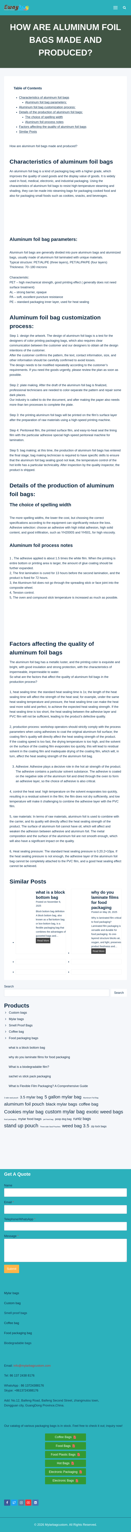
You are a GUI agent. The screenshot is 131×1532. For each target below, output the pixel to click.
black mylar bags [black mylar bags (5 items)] (61, 1104)
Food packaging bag (18, 1333)
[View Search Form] (124, 7)
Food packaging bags (23, 1038)
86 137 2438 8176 (22, 1375)
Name (8, 1185)
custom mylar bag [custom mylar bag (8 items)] (65, 1111)
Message (11, 1236)
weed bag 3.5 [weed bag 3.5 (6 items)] (75, 1125)
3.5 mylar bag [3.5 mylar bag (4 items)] (31, 1097)
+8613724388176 (26, 1390)
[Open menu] (115, 7)
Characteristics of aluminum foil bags (44, 97)
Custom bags (18, 1012)
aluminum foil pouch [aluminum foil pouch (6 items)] (24, 1104)
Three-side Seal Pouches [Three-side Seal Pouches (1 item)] (50, 1127)
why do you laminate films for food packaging (105, 900)
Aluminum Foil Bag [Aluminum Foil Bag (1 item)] (90, 1098)
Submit (11, 1269)
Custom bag (12, 1303)
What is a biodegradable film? (29, 1067)
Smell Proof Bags (21, 1025)
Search (9, 986)
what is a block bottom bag (50, 895)
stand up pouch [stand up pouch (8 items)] (21, 1125)
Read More (43, 940)
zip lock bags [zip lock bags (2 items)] (99, 1126)
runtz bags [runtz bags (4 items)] (82, 1119)
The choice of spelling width (44, 117)
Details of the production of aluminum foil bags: (51, 112)
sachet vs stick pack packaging (30, 1076)
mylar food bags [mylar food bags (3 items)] (29, 1119)
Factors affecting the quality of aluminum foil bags (52, 126)
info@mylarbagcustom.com (32, 1365)
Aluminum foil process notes (44, 122)
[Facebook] (7, 1503)
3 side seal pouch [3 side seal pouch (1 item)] (11, 1098)
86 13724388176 (32, 1385)
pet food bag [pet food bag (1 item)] (48, 1119)
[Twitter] (14, 1503)
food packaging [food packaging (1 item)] (10, 1119)
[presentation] (23, 899)
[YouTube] (28, 1503)
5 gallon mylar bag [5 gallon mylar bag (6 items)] (63, 1096)
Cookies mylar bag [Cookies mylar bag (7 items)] (23, 1111)
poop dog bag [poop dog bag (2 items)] (63, 1119)
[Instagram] (21, 1503)
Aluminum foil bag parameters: (46, 102)
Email (9, 1202)
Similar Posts (28, 131)
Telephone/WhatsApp (19, 1219)
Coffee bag (16, 1031)
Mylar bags (16, 1019)
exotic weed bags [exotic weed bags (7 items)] (104, 1111)
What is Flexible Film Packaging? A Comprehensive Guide (48, 1086)
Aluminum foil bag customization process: (47, 107)
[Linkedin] (35, 1503)
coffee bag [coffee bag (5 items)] (88, 1104)
